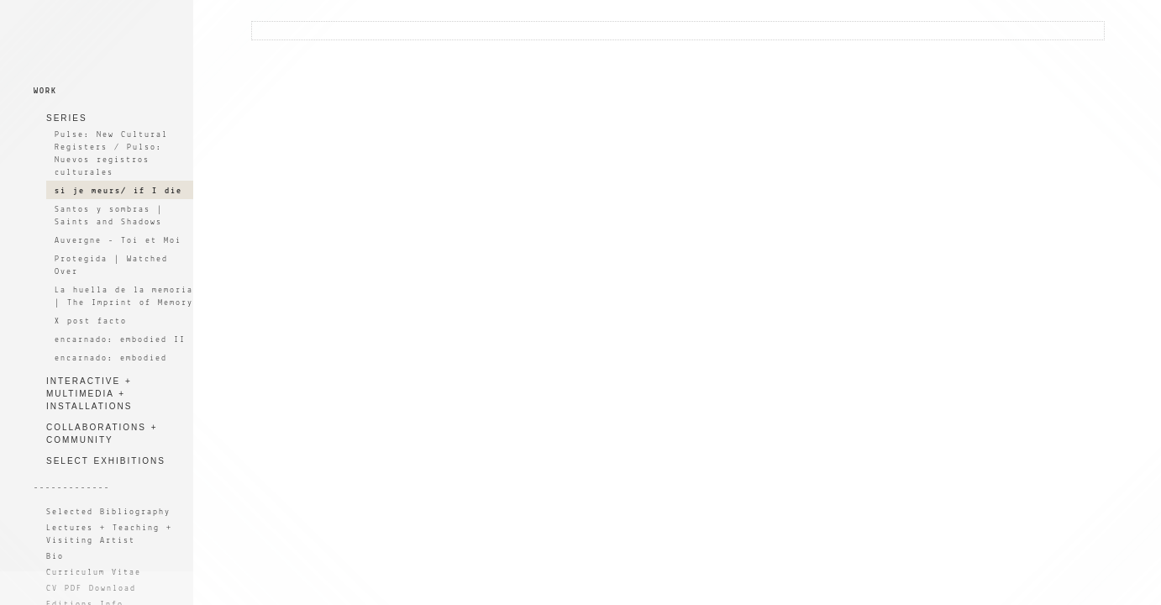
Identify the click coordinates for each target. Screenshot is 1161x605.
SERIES (66, 118)
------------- (72, 487)
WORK (45, 91)
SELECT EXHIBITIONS (105, 461)
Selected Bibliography (108, 512)
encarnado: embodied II (120, 340)
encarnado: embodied (111, 358)
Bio (55, 556)
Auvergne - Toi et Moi (118, 240)
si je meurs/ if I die (118, 191)
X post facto (91, 321)
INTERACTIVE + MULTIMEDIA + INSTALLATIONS (89, 393)
